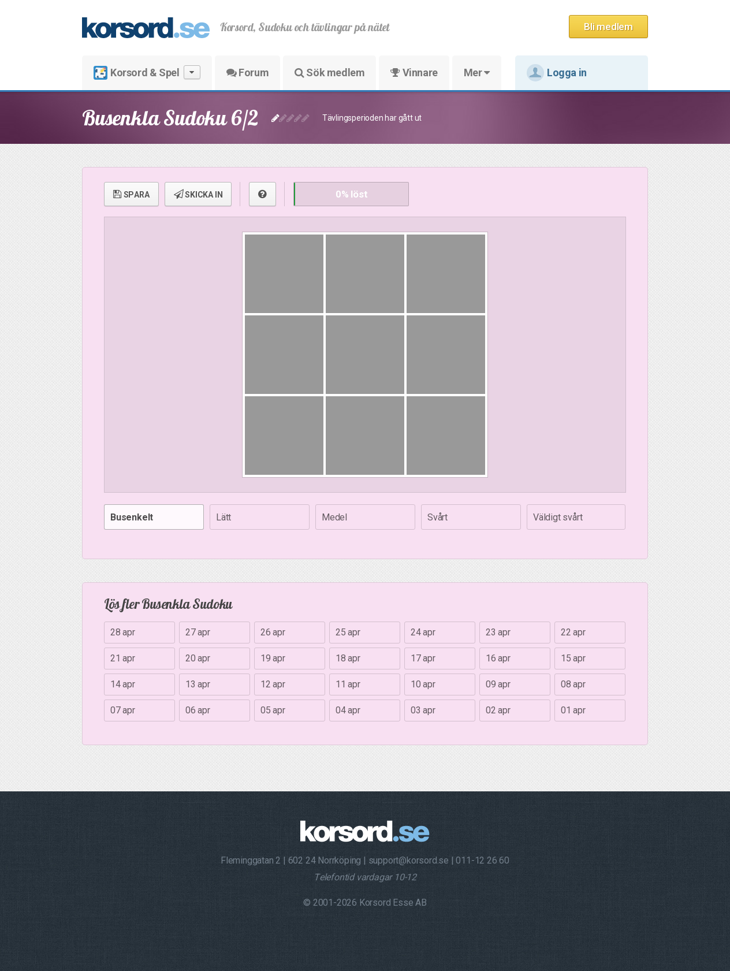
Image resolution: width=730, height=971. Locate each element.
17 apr (423, 658)
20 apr (197, 658)
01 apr (573, 710)
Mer (477, 72)
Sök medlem (329, 72)
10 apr (423, 684)
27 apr (197, 632)
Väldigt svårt (557, 517)
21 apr (122, 658)
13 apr (197, 684)
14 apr (122, 684)
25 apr (348, 632)
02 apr (498, 710)
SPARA (131, 194)
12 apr (272, 684)
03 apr (423, 710)
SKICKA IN (198, 194)
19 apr (272, 658)
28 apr (122, 632)
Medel (334, 517)
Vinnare (413, 72)
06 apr (197, 710)
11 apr (348, 684)
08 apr (573, 684)
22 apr (573, 632)
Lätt (223, 517)
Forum (247, 72)
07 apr (122, 710)
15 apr (573, 658)
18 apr (348, 658)
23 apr (498, 632)
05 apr (272, 710)
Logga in (557, 72)
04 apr (348, 710)
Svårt (437, 517)
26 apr (272, 632)
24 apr (423, 632)
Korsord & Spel (147, 72)
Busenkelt (131, 517)
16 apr (498, 658)
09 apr (498, 684)
